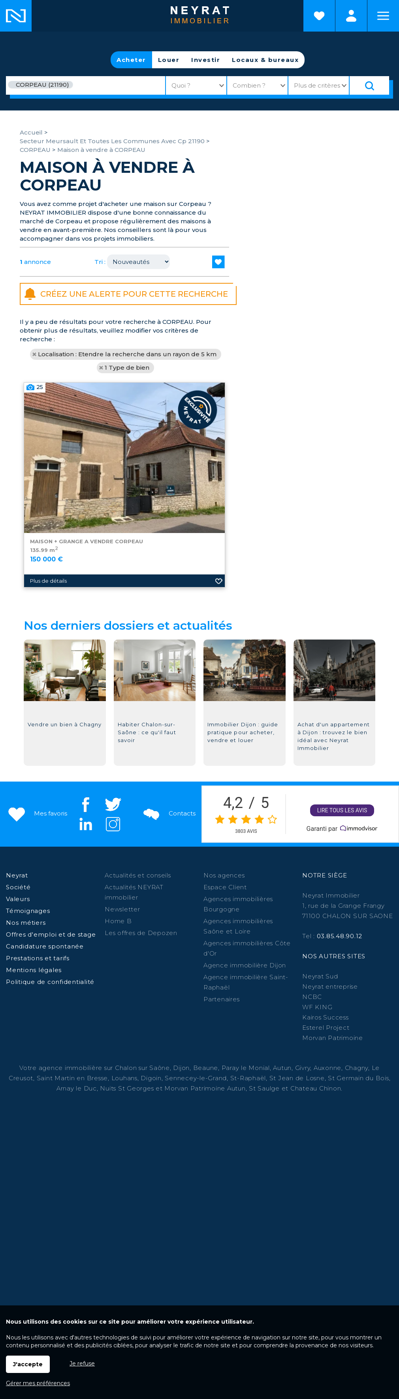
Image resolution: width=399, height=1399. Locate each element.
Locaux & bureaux (265, 60)
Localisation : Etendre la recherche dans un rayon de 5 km (127, 354)
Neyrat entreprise (330, 986)
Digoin (151, 1078)
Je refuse (82, 1363)
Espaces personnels (351, 16)
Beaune (205, 1068)
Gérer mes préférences (38, 1383)
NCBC (312, 997)
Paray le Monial (246, 1068)
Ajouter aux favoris (219, 651)
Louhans (124, 1078)
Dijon (181, 1068)
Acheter (131, 60)
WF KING (317, 1007)
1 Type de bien (127, 367)
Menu (383, 16)
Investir (205, 60)
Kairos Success (325, 1017)
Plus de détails (48, 651)
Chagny (357, 1068)
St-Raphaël (248, 1078)
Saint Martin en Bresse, (73, 1078)
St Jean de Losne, (298, 1078)
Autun (282, 1068)
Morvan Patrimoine (332, 1038)
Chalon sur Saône (142, 1068)
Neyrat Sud (320, 976)
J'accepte (28, 1364)
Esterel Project (325, 1027)
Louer (169, 60)
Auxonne (327, 1068)
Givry (303, 1068)
